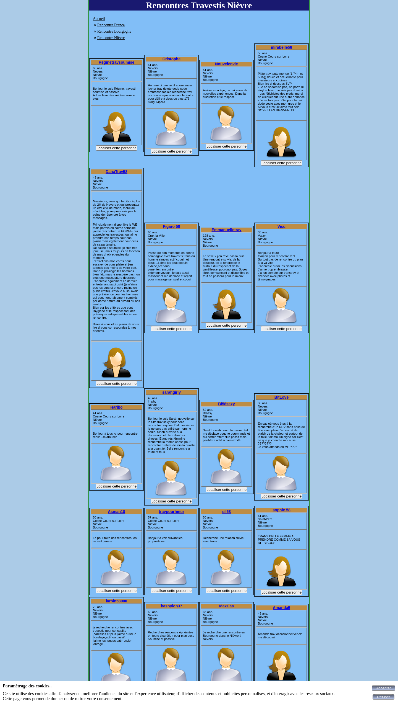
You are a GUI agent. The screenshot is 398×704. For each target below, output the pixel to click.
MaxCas (226, 606)
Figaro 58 (171, 226)
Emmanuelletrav (226, 230)
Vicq (281, 226)
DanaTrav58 (116, 171)
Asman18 (116, 511)
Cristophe (171, 59)
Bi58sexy (226, 404)
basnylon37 (171, 606)
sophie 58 (281, 510)
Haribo (116, 407)
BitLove (281, 397)
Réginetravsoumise (116, 62)
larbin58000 (116, 601)
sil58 (226, 511)
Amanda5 (281, 607)
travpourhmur (171, 511)
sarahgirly (171, 392)
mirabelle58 (281, 47)
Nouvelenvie (226, 64)
